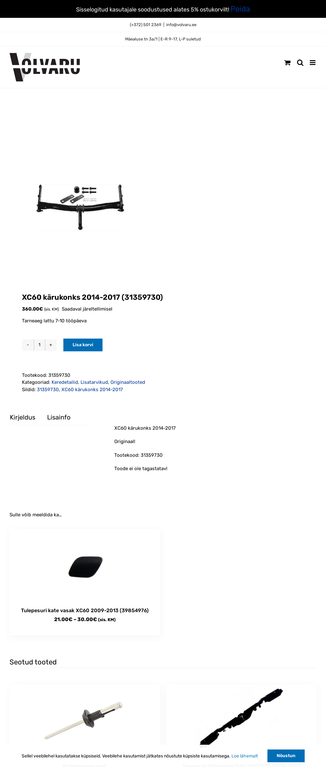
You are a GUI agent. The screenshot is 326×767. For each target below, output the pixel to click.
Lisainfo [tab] (58, 417)
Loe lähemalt (244, 756)
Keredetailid (65, 382)
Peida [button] (240, 8)
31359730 (48, 389)
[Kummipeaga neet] (85, 720)
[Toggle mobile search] (300, 62)
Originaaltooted (127, 382)
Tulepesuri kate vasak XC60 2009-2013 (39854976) (85, 610)
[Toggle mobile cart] (287, 62)
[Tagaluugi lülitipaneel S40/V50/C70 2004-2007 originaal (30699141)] (241, 720)
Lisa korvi (83, 345)
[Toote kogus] (39, 345)
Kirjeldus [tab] (22, 417)
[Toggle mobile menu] (313, 62)
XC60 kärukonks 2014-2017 (92, 389)
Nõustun (286, 755)
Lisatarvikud (94, 382)
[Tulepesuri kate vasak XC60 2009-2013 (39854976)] (85, 565)
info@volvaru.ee (181, 24)
